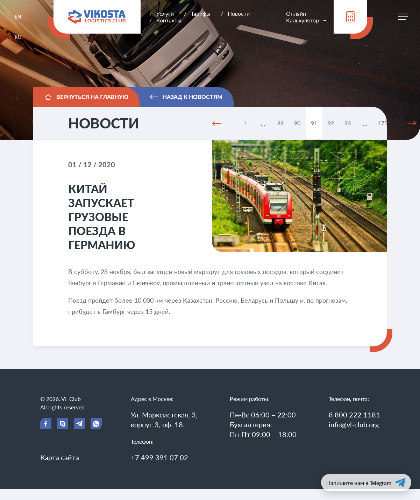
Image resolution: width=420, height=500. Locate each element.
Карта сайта (59, 457)
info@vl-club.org (354, 424)
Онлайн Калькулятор (302, 16)
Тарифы (201, 13)
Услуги (165, 13)
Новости (239, 13)
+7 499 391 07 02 (159, 457)
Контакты (168, 20)
